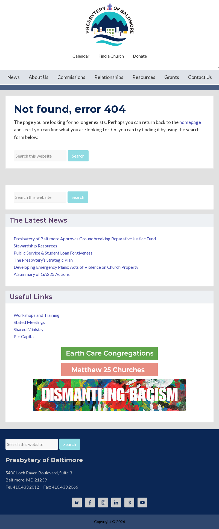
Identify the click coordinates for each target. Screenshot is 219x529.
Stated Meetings (29, 322)
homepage (190, 122)
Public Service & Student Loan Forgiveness (53, 252)
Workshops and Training (37, 315)
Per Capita (24, 336)
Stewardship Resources (35, 245)
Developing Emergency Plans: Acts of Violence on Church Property (76, 267)
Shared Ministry (28, 329)
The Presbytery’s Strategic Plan (43, 259)
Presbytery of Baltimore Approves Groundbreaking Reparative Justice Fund (85, 238)
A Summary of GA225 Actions (42, 274)
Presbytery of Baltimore (109, 24)
